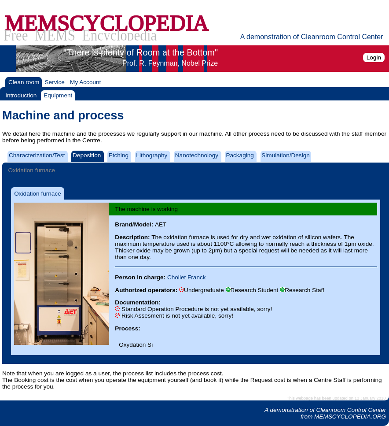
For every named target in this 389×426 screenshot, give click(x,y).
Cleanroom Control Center (351, 410)
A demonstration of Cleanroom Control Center (311, 37)
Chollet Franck (186, 277)
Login (374, 57)
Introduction (21, 95)
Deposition (87, 155)
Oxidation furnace (31, 170)
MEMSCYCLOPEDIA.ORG (350, 416)
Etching (118, 155)
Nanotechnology (196, 155)
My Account (85, 82)
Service (55, 82)
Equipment (58, 95)
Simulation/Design (285, 155)
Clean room (23, 82)
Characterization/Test (37, 155)
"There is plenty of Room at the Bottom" (140, 57)
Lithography (151, 155)
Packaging (239, 155)
